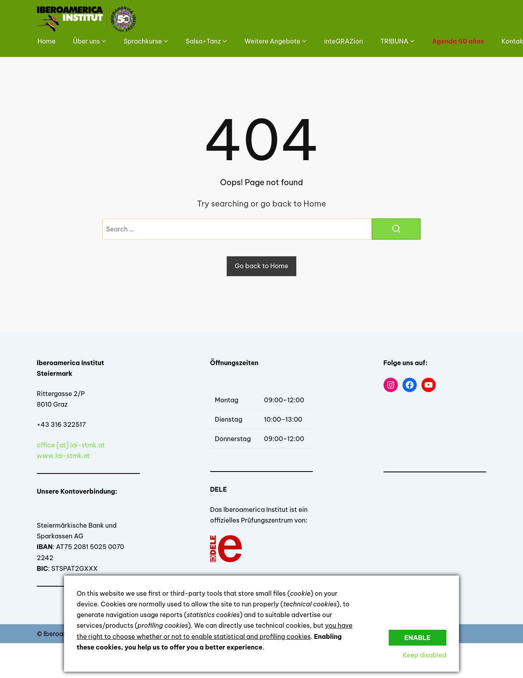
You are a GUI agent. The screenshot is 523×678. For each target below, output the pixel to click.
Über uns (86, 41)
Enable (417, 638)
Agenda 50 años (458, 41)
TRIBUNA (394, 41)
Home (47, 41)
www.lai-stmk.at (63, 456)
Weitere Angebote (272, 41)
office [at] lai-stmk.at (71, 445)
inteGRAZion (343, 41)
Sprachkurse (143, 41)
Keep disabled (424, 655)
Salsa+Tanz (203, 41)
